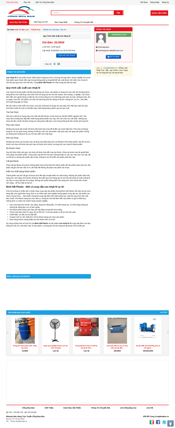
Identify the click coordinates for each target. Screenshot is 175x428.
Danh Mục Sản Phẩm (18, 22)
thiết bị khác (35, 29)
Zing (59, 64)
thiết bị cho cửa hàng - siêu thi (54, 29)
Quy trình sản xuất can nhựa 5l (56, 36)
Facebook (158, 422)
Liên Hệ (149, 408)
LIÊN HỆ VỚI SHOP (66, 55)
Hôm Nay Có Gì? (41, 22)
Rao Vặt (27, 2)
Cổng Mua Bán (12, 2)
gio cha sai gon (30, 412)
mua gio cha (18, 412)
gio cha (9, 412)
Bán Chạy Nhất (61, 22)
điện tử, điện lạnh (22, 29)
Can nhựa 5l (11, 78)
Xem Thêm (163, 312)
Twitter (54, 64)
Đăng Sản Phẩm (159, 13)
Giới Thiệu (49, 408)
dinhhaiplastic (103, 47)
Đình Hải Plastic (41, 223)
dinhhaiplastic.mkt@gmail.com (110, 50)
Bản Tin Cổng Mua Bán (45, 2)
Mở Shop (144, 2)
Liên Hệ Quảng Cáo (128, 408)
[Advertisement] (48, 251)
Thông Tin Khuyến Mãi (83, 22)
